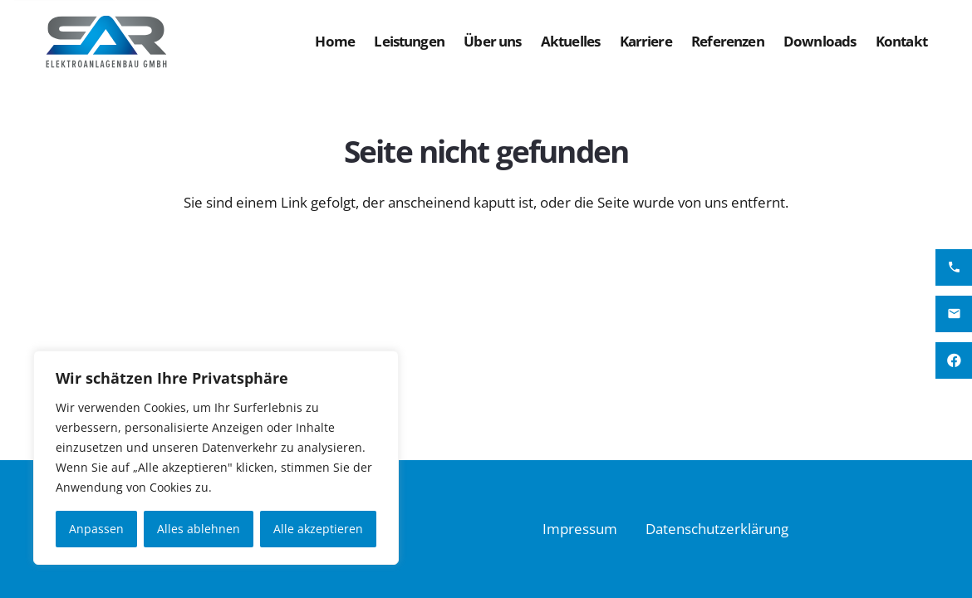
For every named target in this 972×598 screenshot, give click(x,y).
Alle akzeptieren (318, 529)
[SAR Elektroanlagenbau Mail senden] (954, 314)
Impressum (579, 528)
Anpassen (96, 529)
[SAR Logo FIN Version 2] (107, 41)
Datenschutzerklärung (717, 528)
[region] (216, 457)
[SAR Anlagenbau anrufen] (954, 267)
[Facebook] (954, 360)
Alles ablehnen (198, 529)
